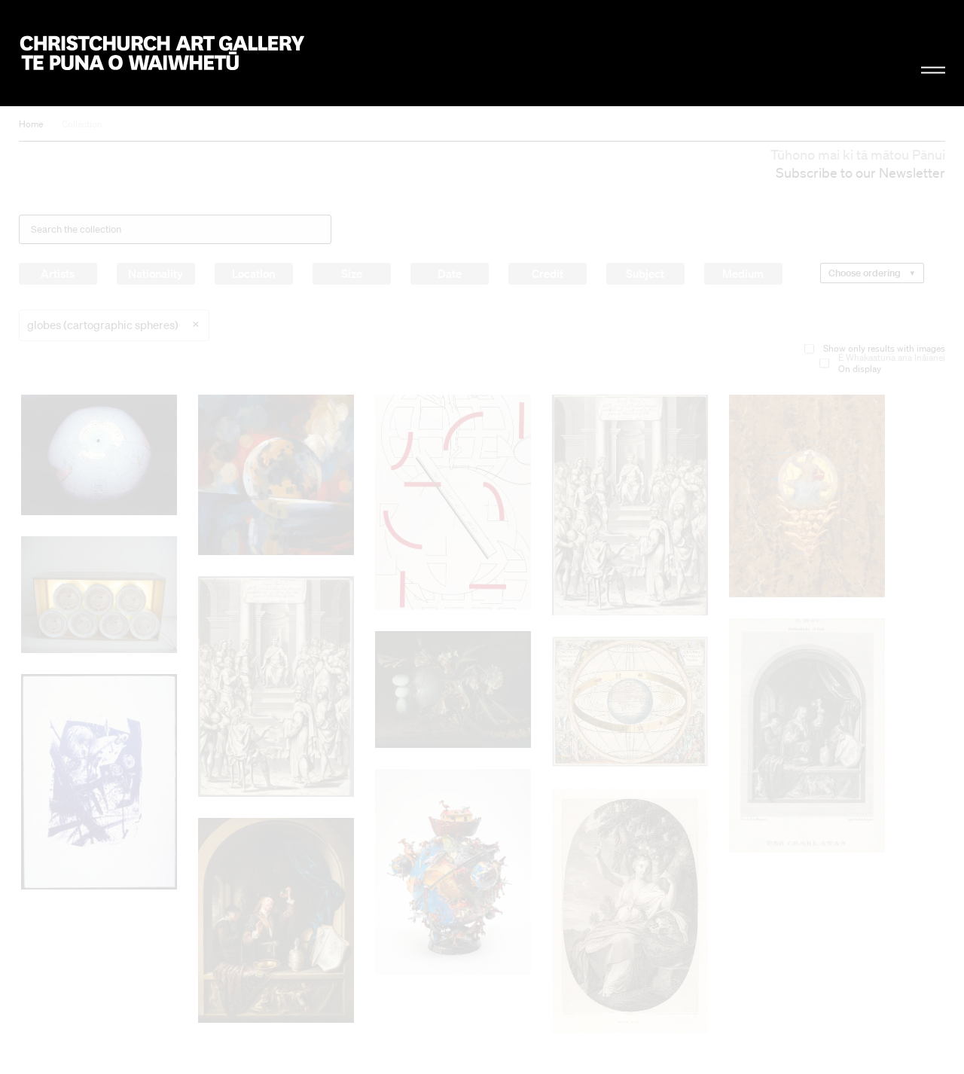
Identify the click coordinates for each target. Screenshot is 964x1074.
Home (31, 123)
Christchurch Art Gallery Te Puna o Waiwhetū (163, 53)
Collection (82, 123)
